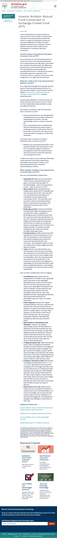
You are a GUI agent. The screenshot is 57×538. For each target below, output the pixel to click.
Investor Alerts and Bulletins (32, 11)
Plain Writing (27, 534)
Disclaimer (25, 536)
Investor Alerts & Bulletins (8, 16)
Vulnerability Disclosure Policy (46, 534)
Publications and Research (8, 20)
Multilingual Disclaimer (36, 536)
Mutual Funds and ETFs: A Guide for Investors (35, 423)
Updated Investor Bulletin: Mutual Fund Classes (35, 413)
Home (3, 11)
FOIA (20, 534)
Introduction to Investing (14, 11)
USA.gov (17, 536)
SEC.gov (4, 534)
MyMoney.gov (12, 534)
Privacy (34, 534)
